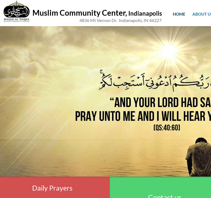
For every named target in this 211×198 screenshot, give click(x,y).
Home (179, 14)
